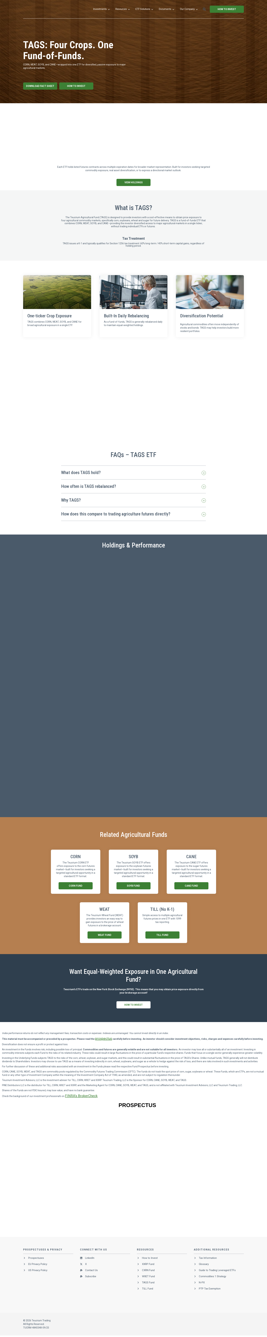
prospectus (103, 1039)
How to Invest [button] (227, 22)
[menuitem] (137, 9)
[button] (240, 9)
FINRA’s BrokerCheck (81, 1096)
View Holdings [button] (133, 182)
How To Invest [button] (76, 86)
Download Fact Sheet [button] (40, 86)
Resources (158, 9)
